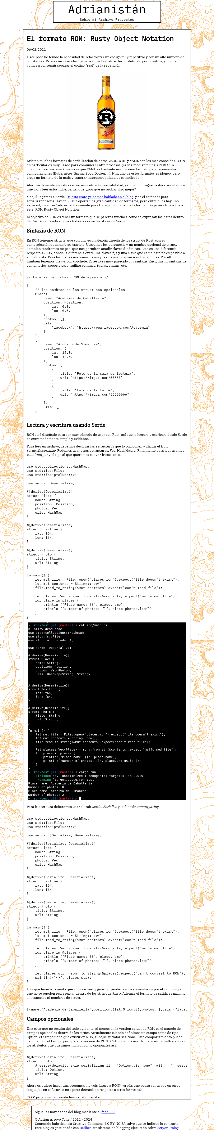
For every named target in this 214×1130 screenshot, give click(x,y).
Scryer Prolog (168, 1128)
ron (100, 1097)
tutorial (91, 1097)
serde (63, 1097)
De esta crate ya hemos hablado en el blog (99, 197)
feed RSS (108, 1112)
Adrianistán (107, 9)
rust (81, 1097)
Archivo (106, 19)
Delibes (86, 1128)
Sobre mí (88, 19)
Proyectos (124, 19)
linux (73, 1097)
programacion (47, 1097)
